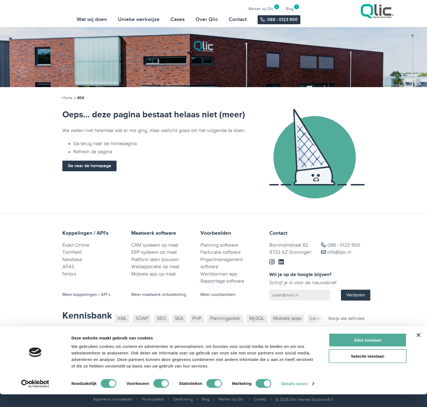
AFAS (68, 267)
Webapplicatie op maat (155, 267)
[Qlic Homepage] (61, 13)
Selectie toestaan (368, 368)
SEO (161, 318)
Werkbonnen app (218, 274)
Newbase (72, 259)
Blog (377, 8)
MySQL (256, 318)
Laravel (317, 318)
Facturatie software (220, 252)
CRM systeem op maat (154, 245)
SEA (179, 318)
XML (122, 318)
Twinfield (71, 252)
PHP (196, 318)
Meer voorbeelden (218, 294)
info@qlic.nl (336, 252)
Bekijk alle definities (346, 318)
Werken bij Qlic (348, 8)
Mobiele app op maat (153, 274)
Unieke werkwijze (226, 19)
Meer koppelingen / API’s (86, 294)
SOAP (142, 318)
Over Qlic (294, 19)
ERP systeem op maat (154, 252)
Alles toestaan (368, 352)
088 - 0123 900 (340, 245)
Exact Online (75, 245)
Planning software (219, 245)
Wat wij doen (179, 19)
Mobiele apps (287, 318)
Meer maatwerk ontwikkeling (158, 294)
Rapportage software (222, 281)
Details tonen (294, 396)
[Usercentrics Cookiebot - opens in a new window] (35, 396)
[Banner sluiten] (418, 348)
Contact (325, 19)
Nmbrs (69, 274)
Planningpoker (225, 318)
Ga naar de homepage (89, 166)
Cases (265, 19)
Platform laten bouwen (155, 259)
